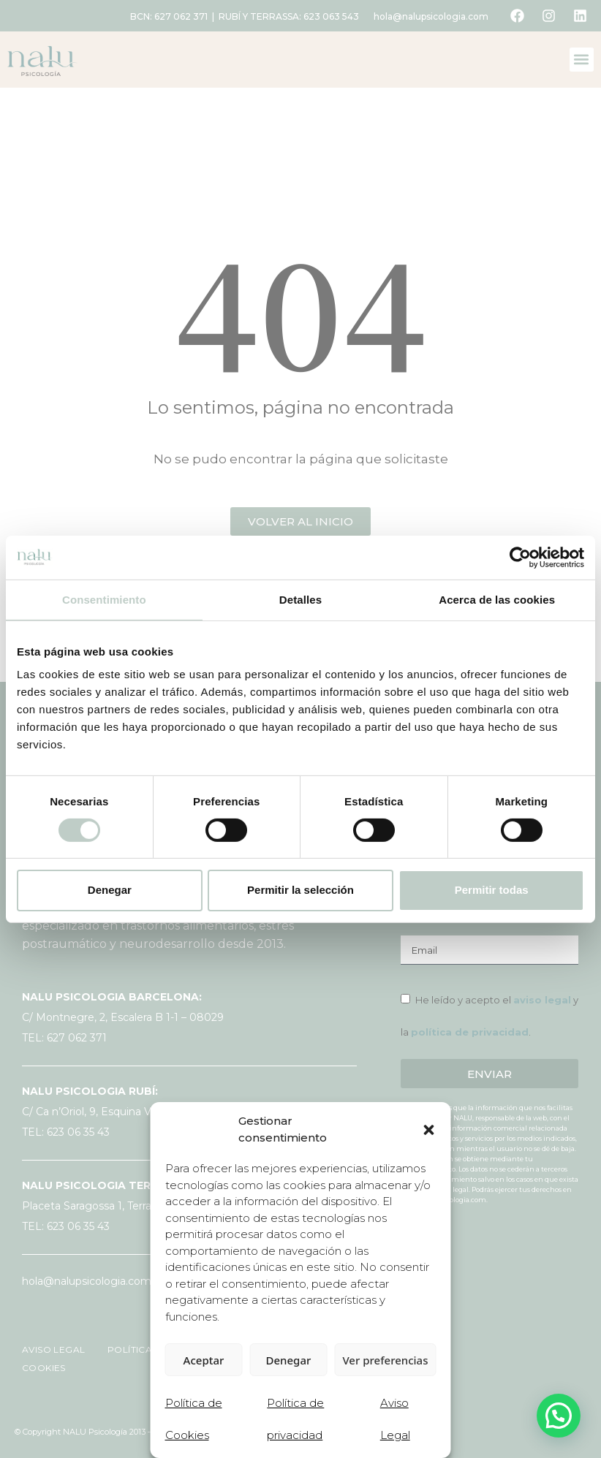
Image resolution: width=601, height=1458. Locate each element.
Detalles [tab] (300, 599)
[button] (429, 1130)
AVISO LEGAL (55, 1349)
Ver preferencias (385, 1360)
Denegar (110, 890)
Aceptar (204, 1360)
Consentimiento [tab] (104, 599)
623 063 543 (331, 16)
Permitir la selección (300, 890)
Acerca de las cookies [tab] (497, 599)
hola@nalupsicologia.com (431, 16)
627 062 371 (181, 16)
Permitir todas (492, 890)
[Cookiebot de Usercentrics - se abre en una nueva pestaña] (520, 557)
